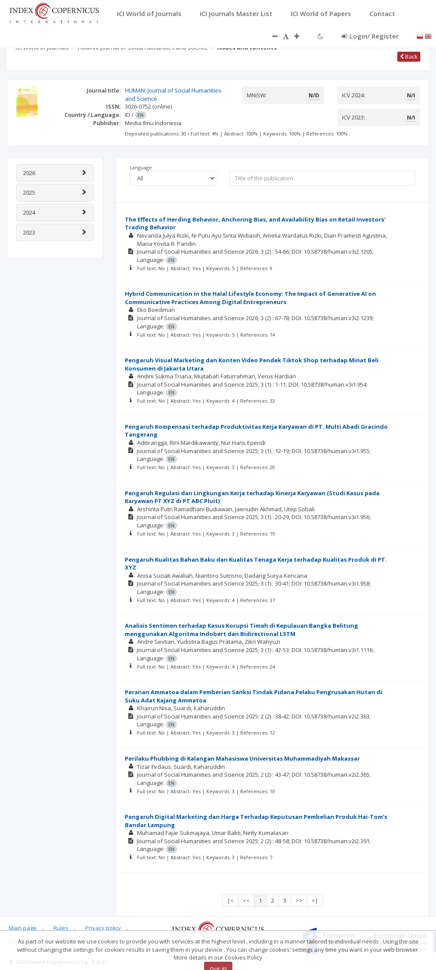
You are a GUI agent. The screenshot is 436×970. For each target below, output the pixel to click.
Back (409, 56)
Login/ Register (370, 36)
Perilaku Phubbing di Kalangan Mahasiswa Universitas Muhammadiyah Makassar (242, 758)
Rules (61, 928)
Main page (23, 928)
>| (315, 900)
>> (298, 900)
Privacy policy (103, 928)
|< (230, 900)
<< (246, 900)
